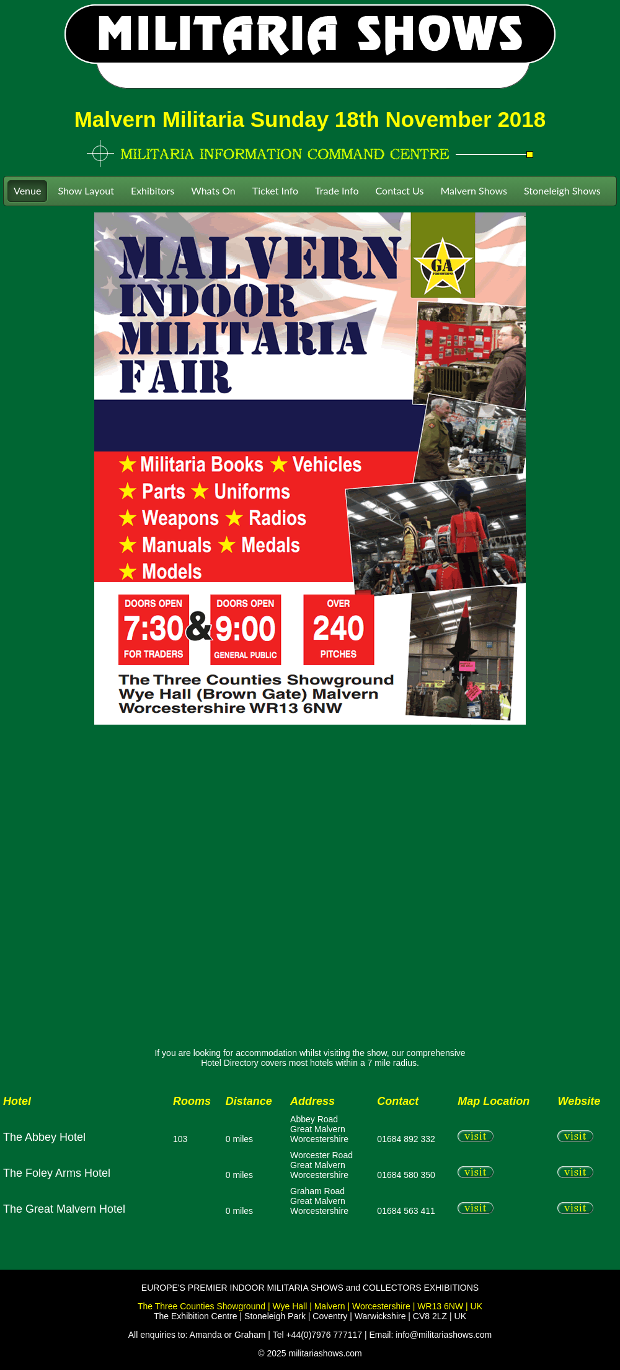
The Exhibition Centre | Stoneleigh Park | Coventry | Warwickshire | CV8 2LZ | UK (310, 1316)
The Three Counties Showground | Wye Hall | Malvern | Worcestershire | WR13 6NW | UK (310, 1306)
